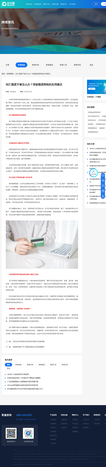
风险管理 (64, 423)
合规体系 (64, 419)
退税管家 (53, 439)
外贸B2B (29, 4)
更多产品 (46, 4)
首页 (3, 74)
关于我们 (72, 4)
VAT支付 (53, 443)
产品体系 (53, 415)
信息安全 (64, 427)
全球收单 (53, 431)
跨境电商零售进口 (93, 132)
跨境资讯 (10, 74)
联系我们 (86, 427)
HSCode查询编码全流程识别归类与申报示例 (22, 385)
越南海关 (102, 128)
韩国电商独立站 (92, 128)
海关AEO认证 (92, 120)
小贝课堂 (97, 419)
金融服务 (75, 431)
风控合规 (55, 4)
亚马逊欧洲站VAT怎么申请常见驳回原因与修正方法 (25, 389)
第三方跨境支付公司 (93, 116)
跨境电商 (37, 4)
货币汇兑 (53, 427)
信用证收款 (53, 435)
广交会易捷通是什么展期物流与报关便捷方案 (22, 381)
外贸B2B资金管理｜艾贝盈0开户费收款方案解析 (24, 378)
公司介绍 (86, 419)
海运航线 (90, 124)
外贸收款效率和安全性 (94, 112)
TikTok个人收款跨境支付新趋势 (18, 374)
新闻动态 (86, 423)
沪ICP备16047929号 (48, 464)
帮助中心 (64, 4)
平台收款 (75, 423)
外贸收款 (75, 419)
